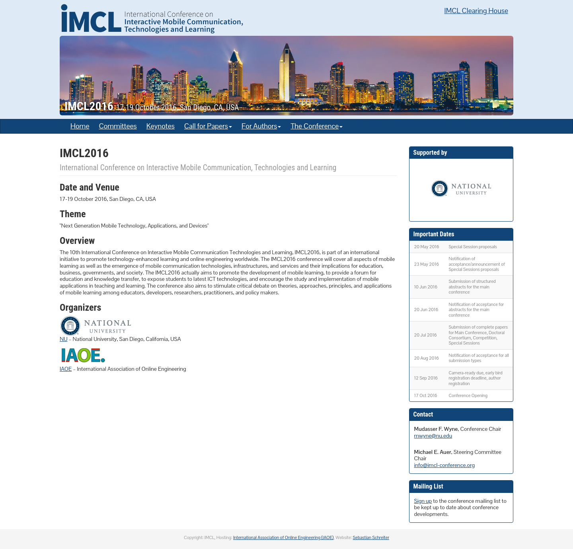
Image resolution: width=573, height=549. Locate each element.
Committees (117, 125)
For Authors (261, 125)
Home (79, 125)
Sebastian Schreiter (371, 537)
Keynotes (160, 125)
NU (64, 339)
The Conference (316, 125)
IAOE (66, 368)
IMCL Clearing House (476, 10)
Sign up (423, 500)
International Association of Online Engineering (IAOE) (283, 537)
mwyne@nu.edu (433, 435)
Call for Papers (208, 125)
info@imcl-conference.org (444, 465)
